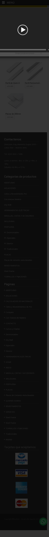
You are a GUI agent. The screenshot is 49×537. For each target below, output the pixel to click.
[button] (23, 30)
